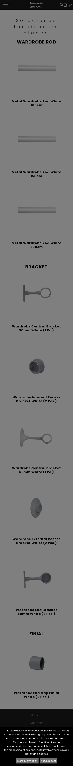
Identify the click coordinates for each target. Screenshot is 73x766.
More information (27, 761)
